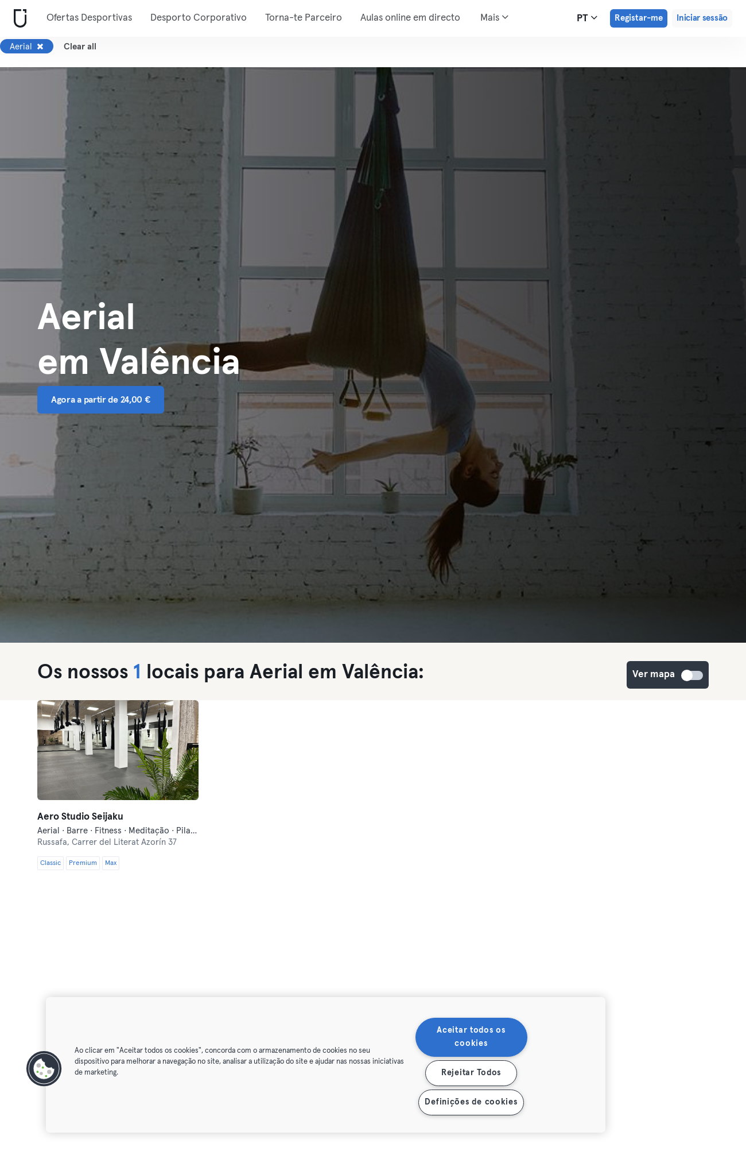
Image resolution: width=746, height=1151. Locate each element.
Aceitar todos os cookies (471, 1037)
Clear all (80, 47)
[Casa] (18, 18)
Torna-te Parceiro (303, 18)
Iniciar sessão (702, 18)
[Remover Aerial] (40, 46)
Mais (494, 17)
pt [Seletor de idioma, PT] (587, 18)
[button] (44, 1068)
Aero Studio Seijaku (80, 817)
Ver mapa (692, 675)
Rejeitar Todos (471, 1073)
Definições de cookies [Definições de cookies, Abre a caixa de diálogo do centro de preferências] (471, 1102)
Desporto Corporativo (198, 18)
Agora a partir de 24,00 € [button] (100, 399)
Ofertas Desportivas (89, 18)
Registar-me (639, 18)
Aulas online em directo (410, 18)
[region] (325, 1065)
